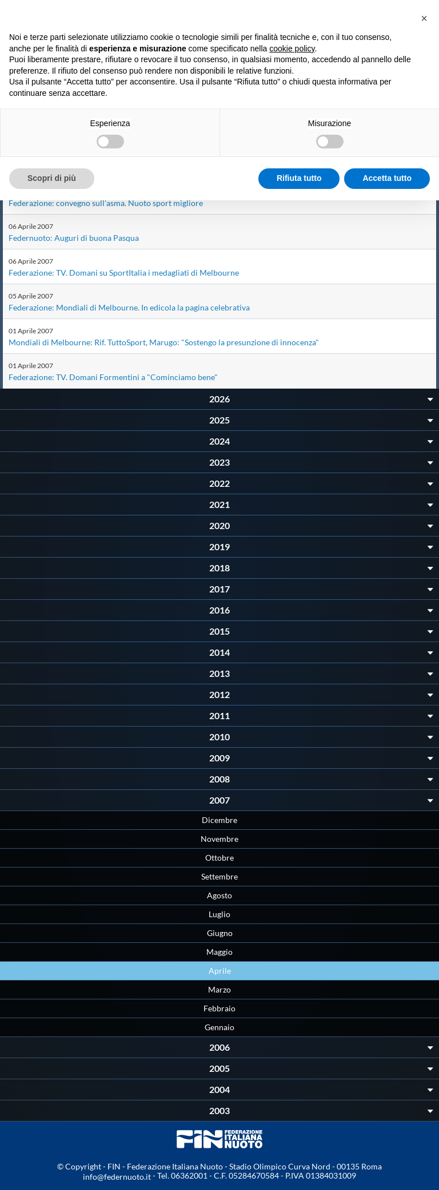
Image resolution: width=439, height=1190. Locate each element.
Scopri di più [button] (51, 178)
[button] (424, 18)
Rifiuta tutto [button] (299, 178)
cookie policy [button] (291, 48)
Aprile (220, 970)
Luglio (219, 914)
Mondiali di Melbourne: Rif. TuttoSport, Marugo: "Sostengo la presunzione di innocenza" (164, 342)
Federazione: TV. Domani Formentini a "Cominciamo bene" (113, 377)
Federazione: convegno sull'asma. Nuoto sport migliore (106, 203)
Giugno (220, 933)
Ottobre (219, 857)
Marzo (219, 989)
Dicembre (219, 820)
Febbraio (219, 1008)
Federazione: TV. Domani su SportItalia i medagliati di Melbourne (124, 272)
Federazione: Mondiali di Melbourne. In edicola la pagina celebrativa (129, 307)
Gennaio (219, 1027)
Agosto (219, 895)
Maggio (219, 952)
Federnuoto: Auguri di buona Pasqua (74, 238)
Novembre (219, 839)
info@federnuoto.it (117, 1176)
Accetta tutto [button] (387, 178)
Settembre (219, 876)
